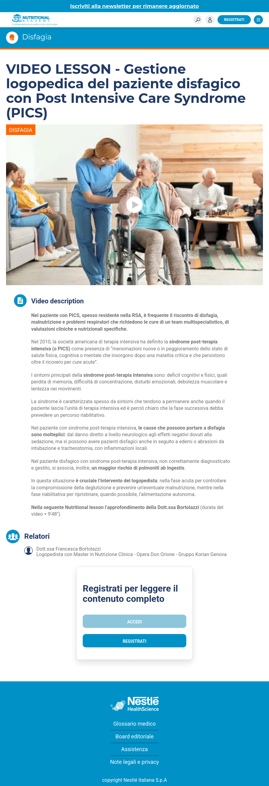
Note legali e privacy (134, 762)
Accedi (209, 19)
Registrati (234, 20)
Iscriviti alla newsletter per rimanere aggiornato (134, 6)
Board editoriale (134, 736)
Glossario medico (134, 723)
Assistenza (134, 749)
